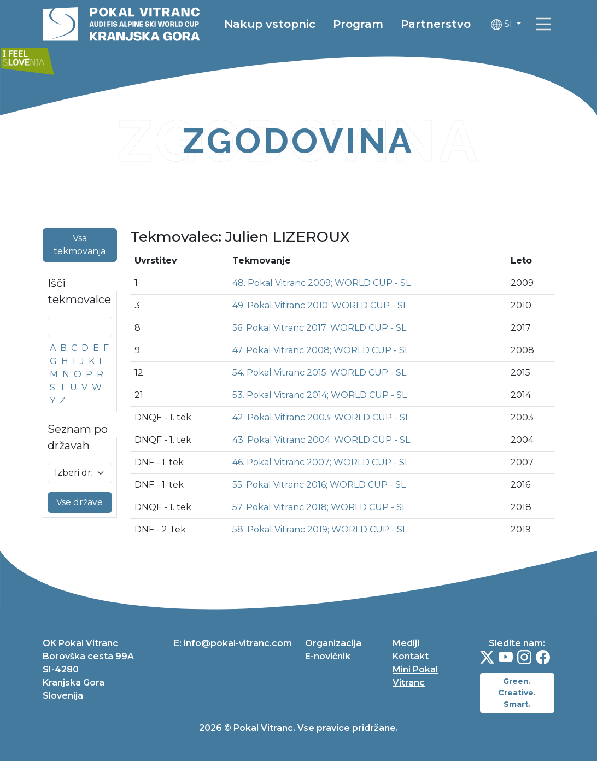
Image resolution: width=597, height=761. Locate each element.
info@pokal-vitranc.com (238, 643)
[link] (54, 56)
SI (524, 25)
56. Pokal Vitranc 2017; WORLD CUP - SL (319, 328)
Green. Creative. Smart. (517, 692)
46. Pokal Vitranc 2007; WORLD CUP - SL (320, 462)
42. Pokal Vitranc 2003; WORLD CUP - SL (321, 417)
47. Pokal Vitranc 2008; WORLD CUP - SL (320, 350)
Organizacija (333, 643)
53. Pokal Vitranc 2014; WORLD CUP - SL (319, 395)
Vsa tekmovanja (80, 244)
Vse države (79, 502)
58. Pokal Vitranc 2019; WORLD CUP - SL (319, 529)
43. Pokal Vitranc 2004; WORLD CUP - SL (321, 440)
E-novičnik (327, 656)
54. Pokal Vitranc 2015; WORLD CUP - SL (319, 372)
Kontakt (411, 656)
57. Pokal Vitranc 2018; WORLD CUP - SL (319, 507)
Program (380, 24)
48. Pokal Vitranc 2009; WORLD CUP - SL (321, 283)
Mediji (406, 643)
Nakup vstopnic (291, 24)
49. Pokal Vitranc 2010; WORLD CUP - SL (320, 305)
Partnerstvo (458, 24)
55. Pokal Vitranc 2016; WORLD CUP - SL (319, 484)
